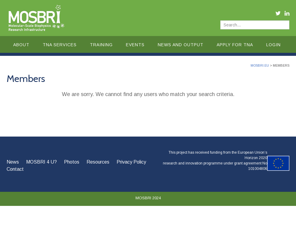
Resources (98, 161)
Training (101, 44)
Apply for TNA (235, 44)
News (13, 161)
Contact (15, 169)
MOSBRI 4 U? (41, 161)
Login (273, 44)
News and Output (180, 44)
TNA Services (60, 44)
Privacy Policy (131, 161)
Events (135, 44)
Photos (71, 161)
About (21, 44)
